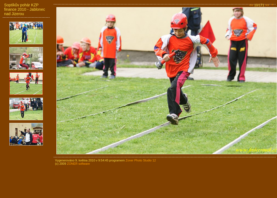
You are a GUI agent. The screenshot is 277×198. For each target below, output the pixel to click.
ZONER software (78, 163)
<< (251, 5)
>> (267, 5)
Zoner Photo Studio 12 (140, 160)
